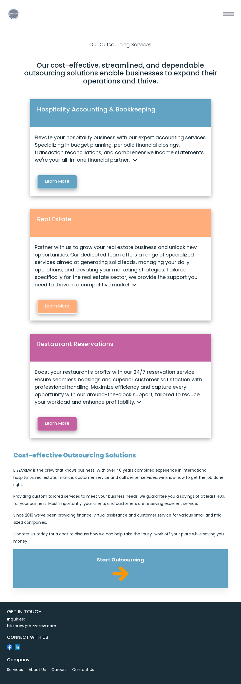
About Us (37, 669)
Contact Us (83, 669)
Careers (59, 669)
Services (15, 669)
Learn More (57, 181)
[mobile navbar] (228, 14)
